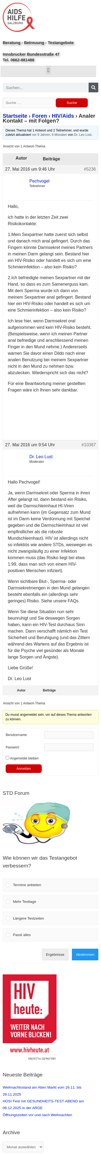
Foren (39, 116)
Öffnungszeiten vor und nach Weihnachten (37, 1115)
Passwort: (13, 747)
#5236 (90, 169)
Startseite (15, 116)
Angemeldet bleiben (24, 758)
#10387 (89, 445)
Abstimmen (85, 955)
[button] (48, 70)
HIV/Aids (63, 116)
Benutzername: (16, 735)
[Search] (93, 87)
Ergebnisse (55, 955)
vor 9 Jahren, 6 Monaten (49, 135)
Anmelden (23, 769)
